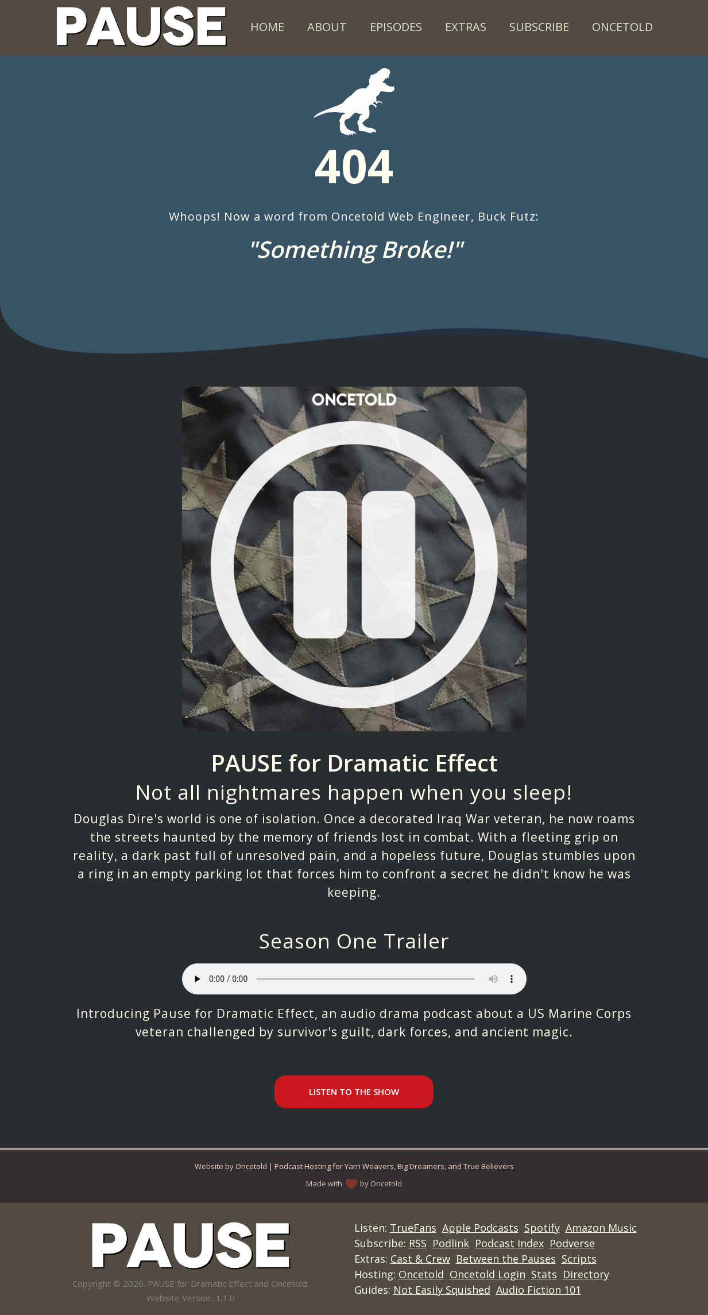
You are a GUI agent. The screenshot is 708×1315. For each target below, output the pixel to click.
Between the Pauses (506, 1259)
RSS (418, 1243)
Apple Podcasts (480, 1228)
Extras (465, 26)
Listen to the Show (354, 1091)
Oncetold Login (487, 1274)
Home (267, 26)
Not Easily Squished (441, 1290)
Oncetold (622, 26)
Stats (544, 1274)
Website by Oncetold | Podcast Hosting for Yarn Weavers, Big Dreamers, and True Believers (354, 1166)
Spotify (542, 1228)
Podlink (450, 1243)
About (327, 26)
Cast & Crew (420, 1259)
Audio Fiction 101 (538, 1290)
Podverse (572, 1243)
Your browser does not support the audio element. (354, 978)
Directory (586, 1274)
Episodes (396, 26)
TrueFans (413, 1228)
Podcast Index (509, 1243)
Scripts (579, 1259)
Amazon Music (601, 1228)
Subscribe (539, 26)
